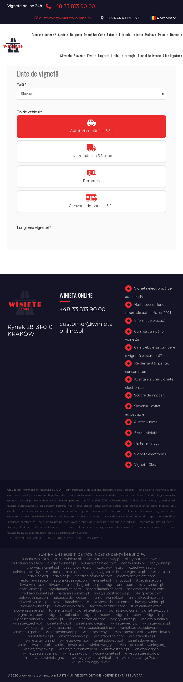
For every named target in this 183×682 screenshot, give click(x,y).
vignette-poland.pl (64, 615)
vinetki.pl (55, 619)
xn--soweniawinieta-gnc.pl (46, 658)
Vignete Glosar (146, 465)
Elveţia (91, 55)
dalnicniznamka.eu (68, 572)
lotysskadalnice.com (64, 589)
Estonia (112, 34)
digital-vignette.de (103, 572)
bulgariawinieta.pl (61, 563)
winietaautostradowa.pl (139, 627)
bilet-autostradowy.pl (103, 559)
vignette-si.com (129, 615)
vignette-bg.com (122, 610)
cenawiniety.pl (133, 563)
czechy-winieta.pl (78, 567)
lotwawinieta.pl (31, 589)
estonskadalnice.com (70, 580)
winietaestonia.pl (129, 632)
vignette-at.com (90, 610)
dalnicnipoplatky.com (30, 572)
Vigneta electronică (150, 454)
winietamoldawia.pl (73, 636)
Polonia (163, 34)
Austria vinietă (146, 422)
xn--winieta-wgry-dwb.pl (91, 662)
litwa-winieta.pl (32, 585)
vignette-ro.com (98, 615)
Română (163, 18)
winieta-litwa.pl (58, 623)
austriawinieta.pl (67, 559)
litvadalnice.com (149, 580)
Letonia (137, 34)
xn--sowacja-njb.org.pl (142, 653)
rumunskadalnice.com (145, 597)
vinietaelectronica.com (86, 619)
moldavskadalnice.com (146, 589)
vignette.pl (156, 615)
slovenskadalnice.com (71, 602)
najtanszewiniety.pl (73, 593)
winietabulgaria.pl (27, 632)
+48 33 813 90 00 (69, 6)
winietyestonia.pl (115, 649)
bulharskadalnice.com (99, 563)
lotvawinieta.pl (151, 585)
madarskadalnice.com (104, 589)
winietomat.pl (131, 645)
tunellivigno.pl (60, 610)
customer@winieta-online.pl (63, 18)
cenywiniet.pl (160, 563)
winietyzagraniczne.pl (40, 653)
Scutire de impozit (149, 395)
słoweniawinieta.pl (29, 610)
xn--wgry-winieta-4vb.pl (91, 658)
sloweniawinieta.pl (70, 606)
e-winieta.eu (160, 572)
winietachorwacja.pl (62, 632)
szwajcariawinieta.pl (146, 606)
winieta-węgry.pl (156, 623)
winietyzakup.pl (75, 653)
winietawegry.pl (102, 645)
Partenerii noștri (147, 443)
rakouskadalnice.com (71, 597)
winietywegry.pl (146, 649)
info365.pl (123, 580)
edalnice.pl (61, 576)
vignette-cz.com (155, 610)
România (176, 34)
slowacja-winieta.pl (148, 602)
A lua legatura (172, 55)
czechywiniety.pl (142, 567)
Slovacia (66, 55)
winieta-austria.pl (154, 619)
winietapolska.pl (142, 636)
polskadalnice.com (34, 597)
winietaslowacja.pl (108, 640)
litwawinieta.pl (60, 585)
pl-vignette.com (148, 593)
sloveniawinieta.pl (33, 602)
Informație (128, 55)
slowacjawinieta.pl (35, 606)
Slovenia (79, 55)
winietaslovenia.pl (74, 640)
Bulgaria (76, 34)
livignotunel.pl (88, 585)
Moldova (150, 34)
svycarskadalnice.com (107, 606)
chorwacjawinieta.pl (43, 567)
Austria (63, 34)
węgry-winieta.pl (106, 653)
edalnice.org (38, 576)
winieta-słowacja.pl (91, 623)
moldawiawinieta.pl (37, 593)
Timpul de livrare (149, 55)
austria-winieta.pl (36, 559)
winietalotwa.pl (40, 636)
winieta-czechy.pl (27, 623)
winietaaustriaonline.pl (97, 627)
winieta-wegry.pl (124, 623)
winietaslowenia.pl (142, 640)
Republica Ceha (94, 34)
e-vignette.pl (134, 572)
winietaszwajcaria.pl (34, 645)
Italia (115, 55)
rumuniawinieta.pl (108, 597)
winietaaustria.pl (61, 627)
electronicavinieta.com (93, 576)
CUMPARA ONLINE (122, 18)
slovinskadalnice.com (111, 602)
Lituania (125, 34)
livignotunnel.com (120, 585)
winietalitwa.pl (159, 632)
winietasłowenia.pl (70, 645)
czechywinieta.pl (110, 567)
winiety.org (156, 645)
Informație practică (150, 320)
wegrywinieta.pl (123, 619)
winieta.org (34, 627)
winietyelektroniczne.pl (78, 649)
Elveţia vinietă (145, 433)
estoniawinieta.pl (35, 580)
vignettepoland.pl (29, 619)
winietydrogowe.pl (39, 649)
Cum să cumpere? (44, 34)
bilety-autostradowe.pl (143, 559)
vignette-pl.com (31, 615)
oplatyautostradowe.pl (112, 593)
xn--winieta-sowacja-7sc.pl (137, 658)
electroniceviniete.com (136, 576)
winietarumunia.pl (40, 640)
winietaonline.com (109, 636)
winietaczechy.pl (96, 632)
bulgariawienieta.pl (27, 563)
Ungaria (103, 55)
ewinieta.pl (102, 580)
